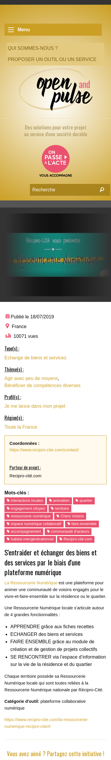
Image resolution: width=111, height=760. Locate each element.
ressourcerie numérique (29, 516)
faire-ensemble (81, 524)
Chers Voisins (70, 516)
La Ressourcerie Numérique (30, 582)
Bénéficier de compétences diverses (42, 385)
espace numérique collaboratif (34, 524)
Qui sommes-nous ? (33, 48)
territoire (60, 508)
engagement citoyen (26, 508)
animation (59, 500)
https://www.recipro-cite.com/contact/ (44, 450)
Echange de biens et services (35, 357)
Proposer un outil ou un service (52, 59)
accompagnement (24, 531)
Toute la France (20, 427)
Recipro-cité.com (75, 539)
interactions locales (25, 500)
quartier (83, 500)
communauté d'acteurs (68, 531)
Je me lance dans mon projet (34, 406)
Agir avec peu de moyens (31, 378)
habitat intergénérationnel (30, 539)
